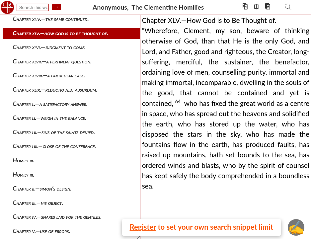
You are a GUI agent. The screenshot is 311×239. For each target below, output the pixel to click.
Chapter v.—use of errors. (41, 230)
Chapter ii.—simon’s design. (42, 188)
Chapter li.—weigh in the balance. (49, 117)
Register (143, 226)
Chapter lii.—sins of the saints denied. (54, 131)
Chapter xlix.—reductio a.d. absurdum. (55, 89)
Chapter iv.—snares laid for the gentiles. (57, 216)
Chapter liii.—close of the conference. (54, 145)
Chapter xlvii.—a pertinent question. (52, 61)
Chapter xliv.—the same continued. (51, 18)
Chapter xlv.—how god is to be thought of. (61, 33)
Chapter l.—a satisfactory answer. (50, 103)
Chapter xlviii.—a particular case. (49, 75)
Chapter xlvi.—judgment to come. (49, 46)
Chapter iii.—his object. (38, 202)
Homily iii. (24, 160)
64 (178, 101)
